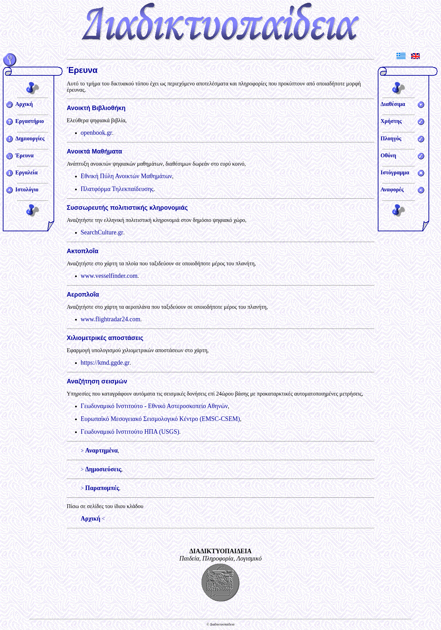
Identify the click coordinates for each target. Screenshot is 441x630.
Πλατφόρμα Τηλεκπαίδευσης (117, 188)
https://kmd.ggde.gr (105, 362)
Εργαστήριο (29, 121)
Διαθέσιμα (393, 104)
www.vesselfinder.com (109, 275)
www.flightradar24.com (110, 319)
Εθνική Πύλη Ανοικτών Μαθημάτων (126, 176)
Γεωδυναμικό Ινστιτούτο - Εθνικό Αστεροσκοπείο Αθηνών (154, 406)
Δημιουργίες (29, 138)
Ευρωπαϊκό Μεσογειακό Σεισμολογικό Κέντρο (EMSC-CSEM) (160, 418)
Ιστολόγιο (27, 189)
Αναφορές (392, 189)
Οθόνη (388, 155)
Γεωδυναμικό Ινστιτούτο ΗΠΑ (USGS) (130, 431)
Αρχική (24, 104)
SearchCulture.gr (102, 232)
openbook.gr (96, 132)
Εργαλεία (26, 172)
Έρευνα (24, 155)
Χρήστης (391, 121)
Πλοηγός (391, 138)
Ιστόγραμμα (395, 172)
